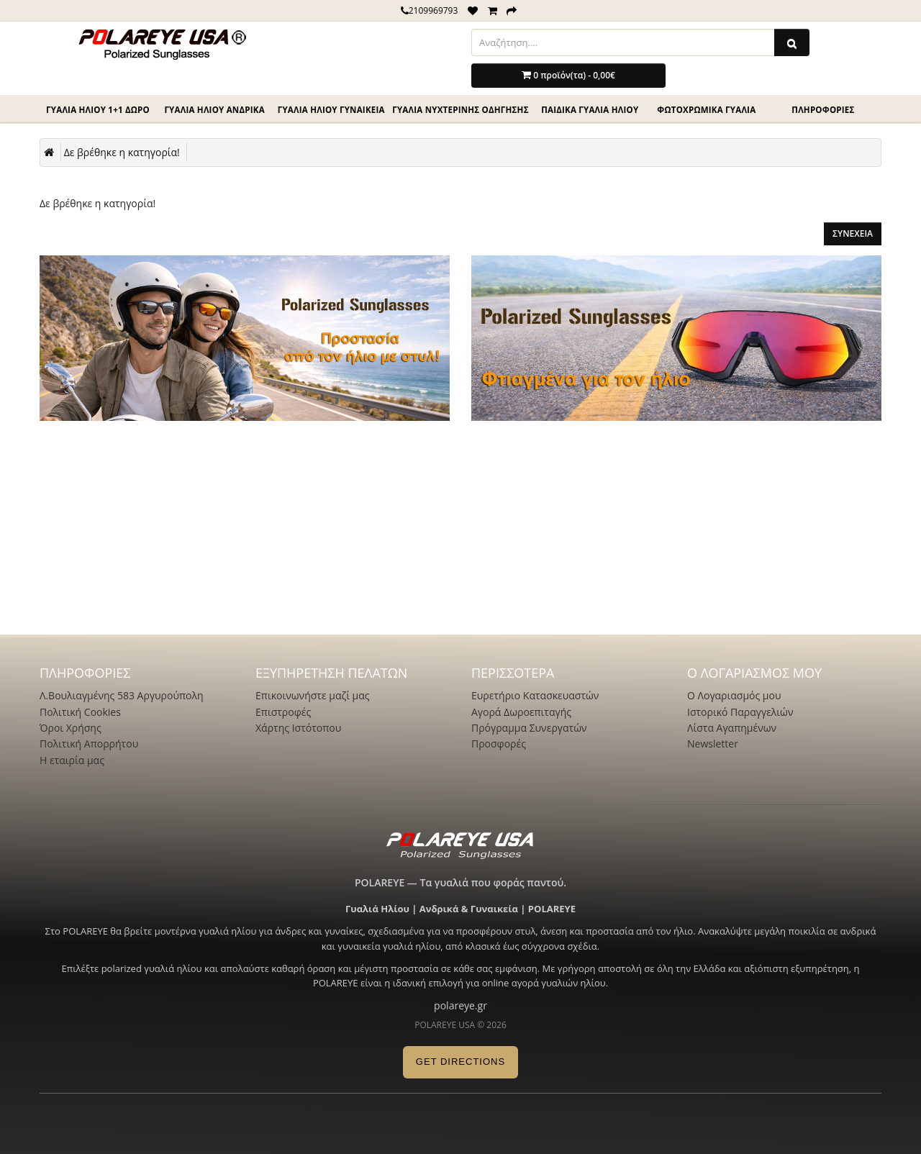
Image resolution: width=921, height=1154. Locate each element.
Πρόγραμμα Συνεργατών (529, 728)
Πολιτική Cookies (80, 712)
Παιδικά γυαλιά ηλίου (589, 109)
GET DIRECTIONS (460, 1061)
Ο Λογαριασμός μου (734, 695)
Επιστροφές (283, 712)
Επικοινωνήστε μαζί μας (312, 695)
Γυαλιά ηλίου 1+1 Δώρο (98, 109)
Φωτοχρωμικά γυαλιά (706, 109)
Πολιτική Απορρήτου (89, 743)
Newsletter (712, 743)
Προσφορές (498, 743)
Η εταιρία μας (72, 760)
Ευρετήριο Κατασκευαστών (535, 695)
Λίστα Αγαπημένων (731, 728)
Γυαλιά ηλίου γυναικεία (331, 109)
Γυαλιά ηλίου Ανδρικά (214, 109)
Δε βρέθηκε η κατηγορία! (122, 152)
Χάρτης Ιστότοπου (298, 728)
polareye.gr (460, 1005)
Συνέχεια (852, 233)
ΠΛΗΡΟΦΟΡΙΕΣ (822, 109)
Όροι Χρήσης (70, 728)
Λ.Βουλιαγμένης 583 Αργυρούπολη (122, 695)
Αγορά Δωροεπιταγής (521, 712)
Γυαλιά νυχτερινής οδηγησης (460, 109)
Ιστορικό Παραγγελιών (740, 712)
